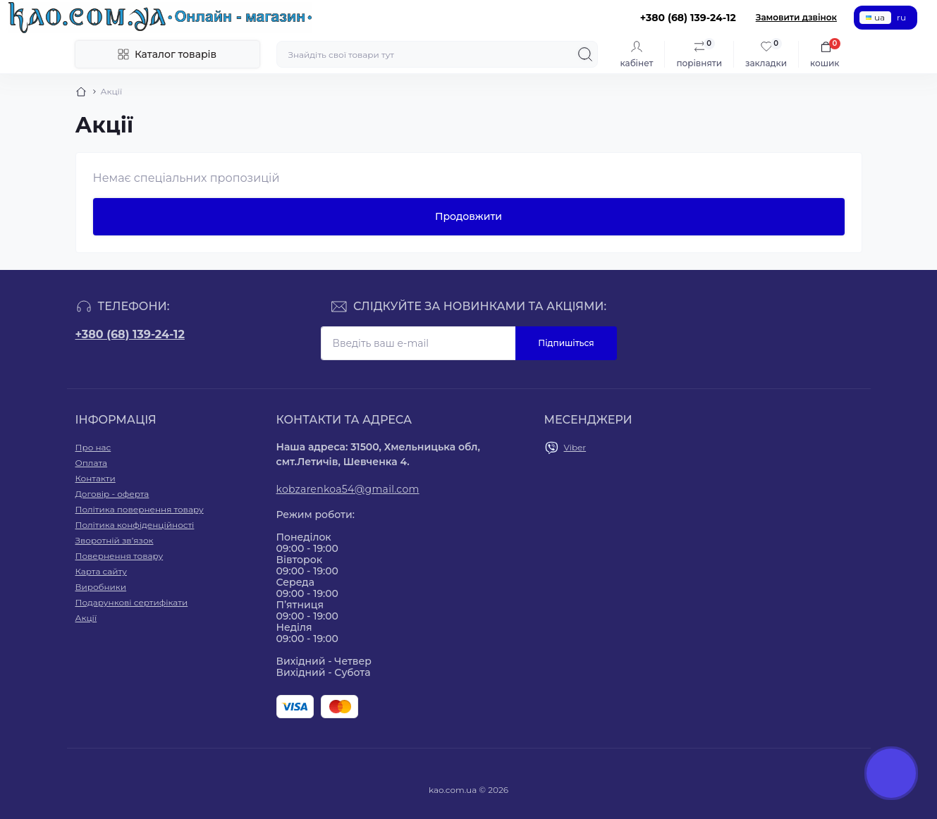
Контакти (95, 478)
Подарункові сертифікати (131, 602)
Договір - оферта (112, 493)
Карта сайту (101, 571)
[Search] (585, 54)
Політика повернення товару (139, 509)
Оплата (91, 462)
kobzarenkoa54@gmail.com (347, 489)
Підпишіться (566, 343)
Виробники (101, 586)
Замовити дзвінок (796, 17)
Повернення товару (119, 555)
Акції (86, 617)
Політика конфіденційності (135, 524)
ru (901, 17)
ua (875, 17)
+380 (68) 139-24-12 (130, 334)
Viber (575, 447)
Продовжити (468, 216)
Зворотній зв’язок (114, 540)
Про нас (93, 447)
